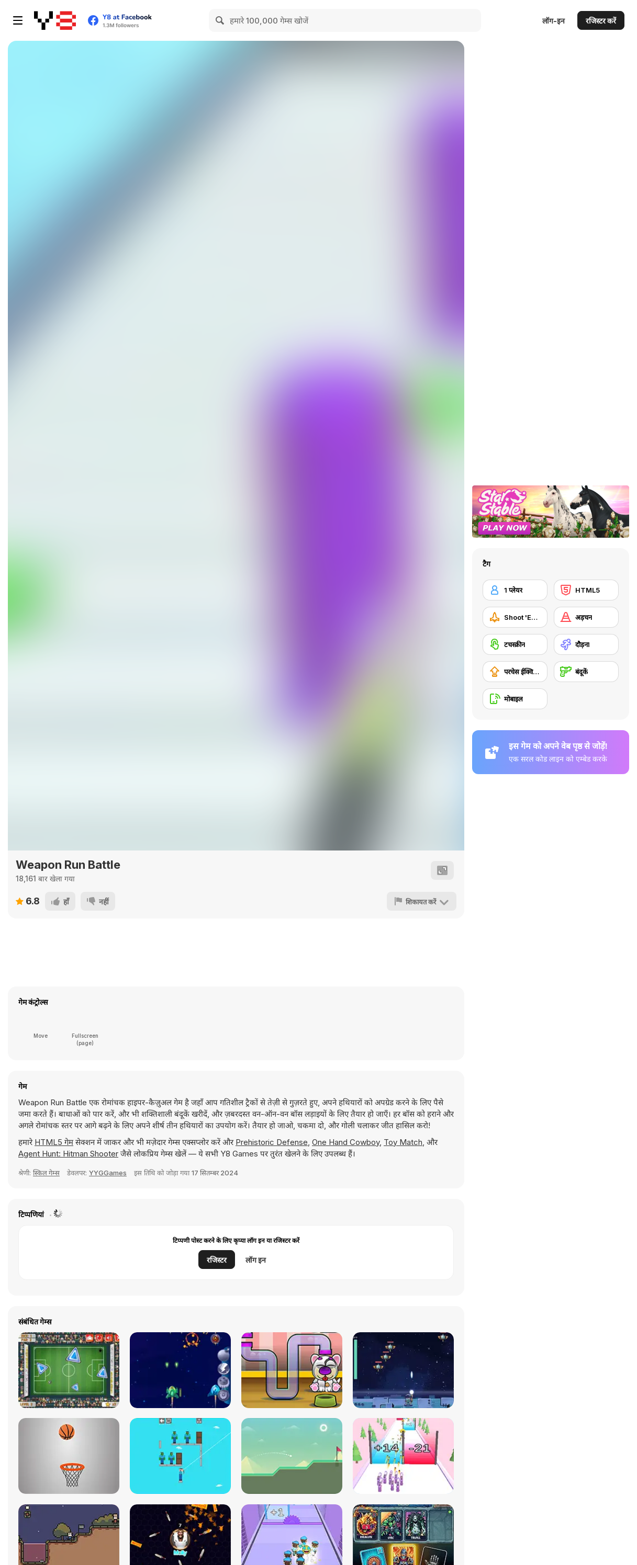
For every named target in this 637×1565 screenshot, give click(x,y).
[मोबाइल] (515, 698)
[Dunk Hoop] (68, 1456)
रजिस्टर (217, 1259)
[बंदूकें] (586, 671)
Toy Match (403, 1142)
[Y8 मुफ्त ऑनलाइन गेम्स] (54, 20)
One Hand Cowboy (345, 1142)
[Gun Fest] (403, 1456)
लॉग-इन (553, 20)
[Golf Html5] (291, 1456)
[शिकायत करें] (421, 901)
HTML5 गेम (54, 1142)
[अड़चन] (586, 617)
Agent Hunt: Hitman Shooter (68, 1154)
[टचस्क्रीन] (515, 644)
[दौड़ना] (586, 644)
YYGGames (108, 1173)
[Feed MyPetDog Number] (291, 1370)
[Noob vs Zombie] (180, 1456)
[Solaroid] (403, 1370)
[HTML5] (586, 590)
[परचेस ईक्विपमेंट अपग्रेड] (515, 671)
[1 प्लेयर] (515, 590)
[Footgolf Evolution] (68, 1370)
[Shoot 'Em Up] (515, 617)
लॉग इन (255, 1259)
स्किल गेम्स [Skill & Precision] (46, 1173)
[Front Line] (180, 1370)
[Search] (220, 20)
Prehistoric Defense (272, 1142)
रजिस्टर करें (601, 20)
